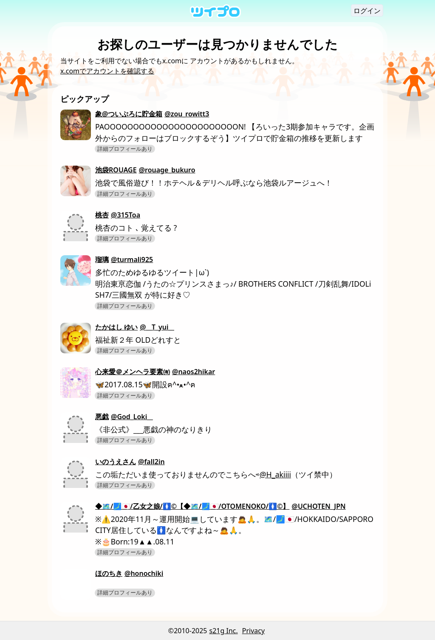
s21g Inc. (223, 630)
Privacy (253, 630)
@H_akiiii (275, 474)
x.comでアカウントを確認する (107, 71)
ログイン (367, 10)
